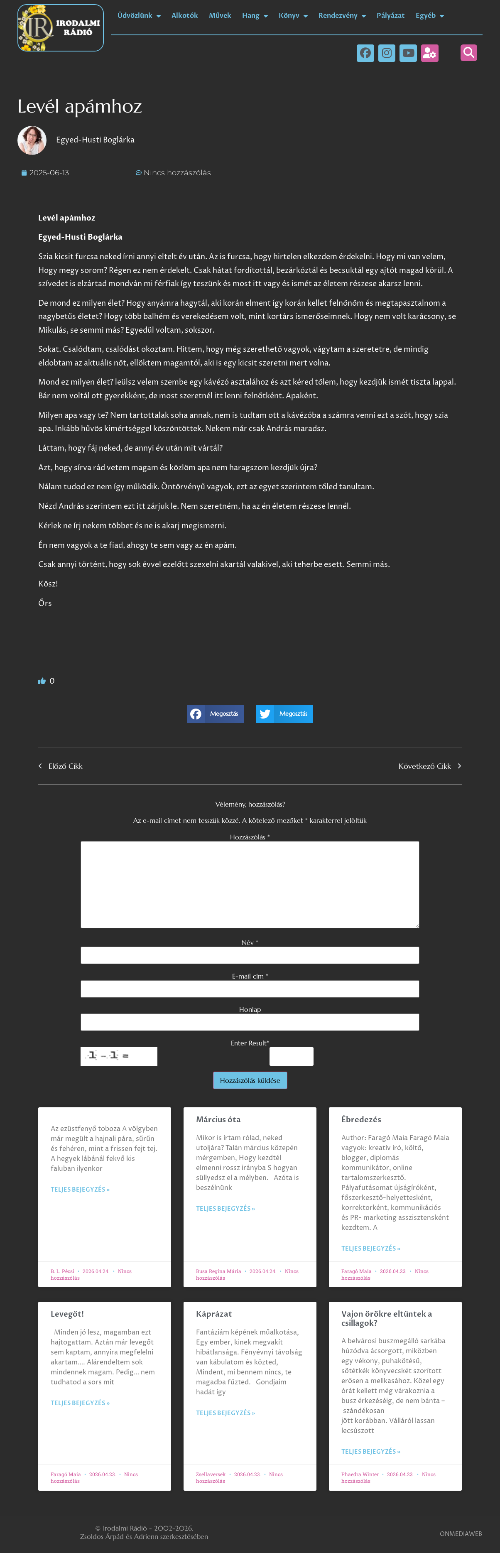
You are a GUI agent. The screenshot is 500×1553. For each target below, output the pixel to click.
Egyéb (430, 15)
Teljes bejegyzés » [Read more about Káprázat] (225, 1413)
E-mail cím (250, 976)
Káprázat (214, 1314)
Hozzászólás (250, 837)
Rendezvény (342, 15)
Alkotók (185, 15)
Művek (220, 15)
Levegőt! (67, 1314)
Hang (255, 15)
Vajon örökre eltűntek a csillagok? (386, 1319)
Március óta (219, 1120)
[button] (469, 52)
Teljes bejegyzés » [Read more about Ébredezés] (370, 1249)
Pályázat (391, 15)
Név (250, 942)
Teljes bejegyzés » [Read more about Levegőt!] (80, 1403)
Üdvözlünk (139, 15)
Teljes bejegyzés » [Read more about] (80, 1190)
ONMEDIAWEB (461, 1534)
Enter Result (250, 1043)
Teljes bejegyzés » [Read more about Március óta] (225, 1209)
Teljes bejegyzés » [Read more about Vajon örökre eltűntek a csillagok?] (370, 1452)
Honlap (250, 1009)
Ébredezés (361, 1120)
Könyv (293, 15)
